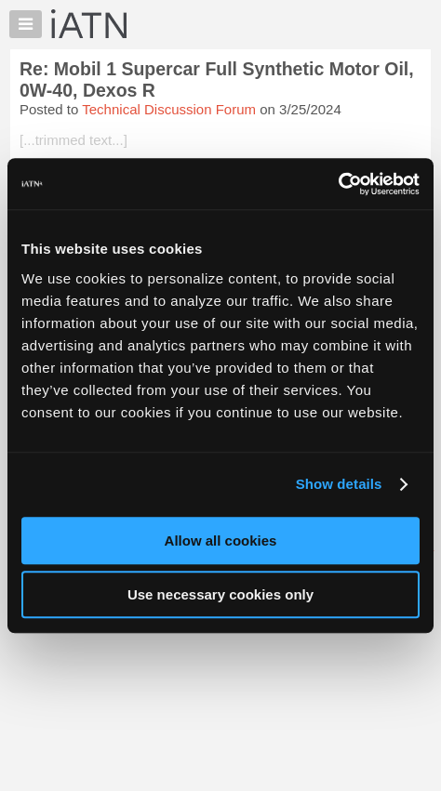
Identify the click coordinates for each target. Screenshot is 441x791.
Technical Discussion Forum (169, 109)
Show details (339, 484)
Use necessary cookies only (220, 594)
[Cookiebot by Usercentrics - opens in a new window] (338, 184)
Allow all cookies (221, 540)
